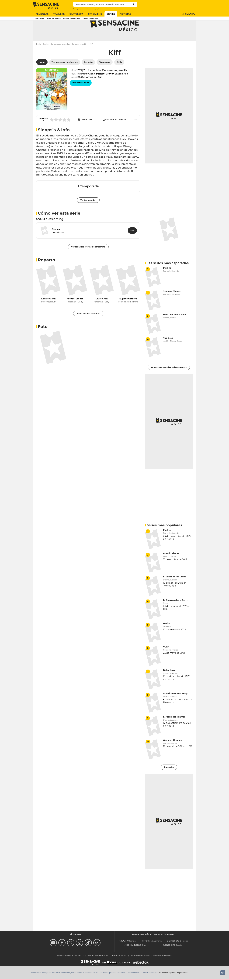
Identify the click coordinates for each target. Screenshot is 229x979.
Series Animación (79, 56)
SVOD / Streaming (49, 231)
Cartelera (76, 14)
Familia (122, 82)
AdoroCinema (133, 957)
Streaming (95, 14)
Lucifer (86, 9)
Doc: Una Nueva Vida (174, 327)
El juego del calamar (174, 729)
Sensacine (169, 957)
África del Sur (94, 89)
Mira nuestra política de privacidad (173, 973)
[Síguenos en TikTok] (89, 955)
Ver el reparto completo (88, 326)
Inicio (38, 56)
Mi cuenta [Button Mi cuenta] (188, 13)
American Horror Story (175, 706)
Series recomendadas (60, 56)
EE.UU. (81, 89)
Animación (99, 82)
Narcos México (104, 9)
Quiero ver (87, 132)
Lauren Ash (121, 86)
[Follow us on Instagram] (80, 955)
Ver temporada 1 (88, 212)
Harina (166, 636)
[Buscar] (134, 4)
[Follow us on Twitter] (71, 955)
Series (111, 14)
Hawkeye (93, 9)
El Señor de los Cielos (174, 589)
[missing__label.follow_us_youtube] (54, 955)
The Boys (168, 350)
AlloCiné (124, 953)
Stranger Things (171, 303)
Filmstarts (147, 953)
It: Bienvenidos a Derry (175, 612)
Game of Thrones (172, 752)
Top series (39, 18)
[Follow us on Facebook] (62, 955)
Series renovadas (71, 18)
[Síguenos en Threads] (97, 955)
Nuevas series (54, 18)
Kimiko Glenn (87, 86)
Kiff (114, 65)
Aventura (112, 82)
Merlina (167, 280)
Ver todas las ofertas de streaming (88, 259)
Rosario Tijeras (171, 566)
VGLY (166, 659)
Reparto (46, 272)
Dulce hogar (169, 682)
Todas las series (90, 18)
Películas (42, 14)
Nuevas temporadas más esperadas (169, 380)
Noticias (125, 14)
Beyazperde (174, 953)
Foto (43, 339)
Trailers (59, 14)
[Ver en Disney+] (80, 95)
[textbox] (102, 4)
